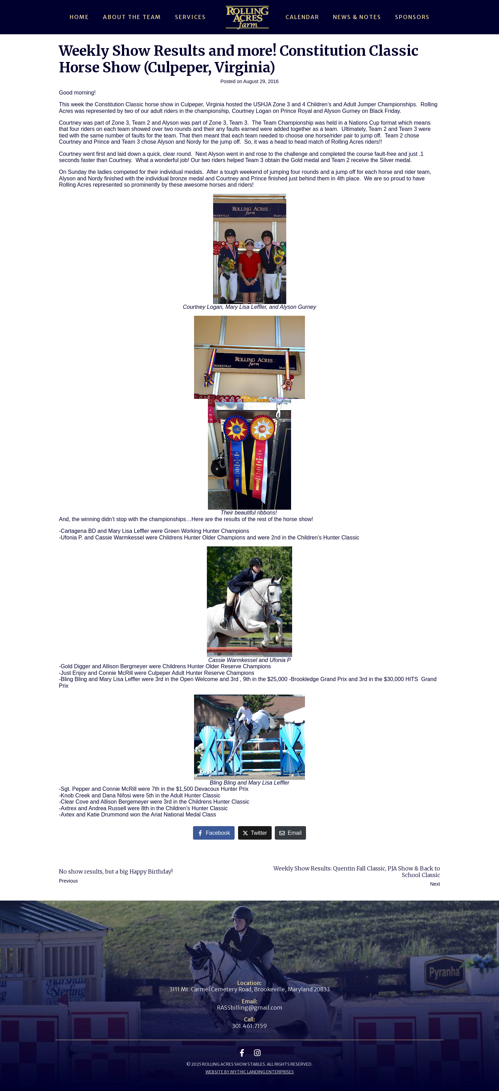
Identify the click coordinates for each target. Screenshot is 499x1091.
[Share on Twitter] (255, 833)
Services (190, 17)
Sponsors (412, 17)
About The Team (132, 17)
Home (79, 17)
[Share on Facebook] (214, 833)
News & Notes (357, 17)
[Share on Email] (290, 833)
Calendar (302, 17)
